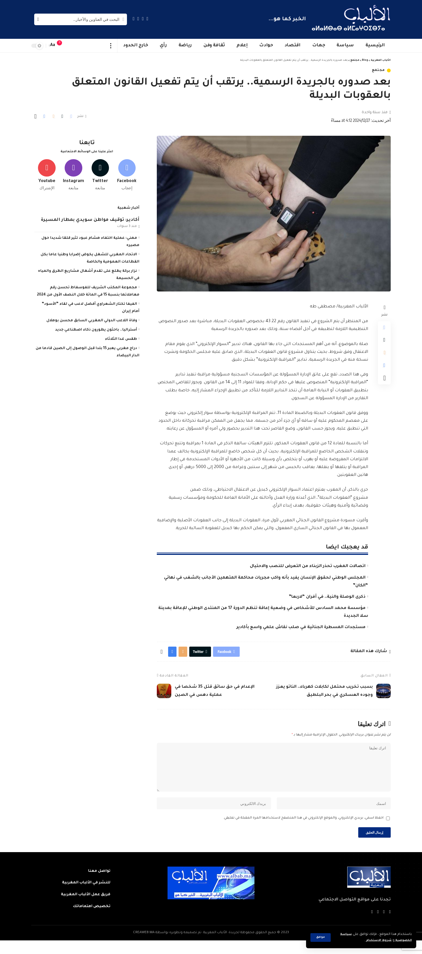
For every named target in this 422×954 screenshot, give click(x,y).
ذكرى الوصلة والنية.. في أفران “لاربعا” (327, 597)
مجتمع (378, 70)
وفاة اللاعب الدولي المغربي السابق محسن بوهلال (91, 318)
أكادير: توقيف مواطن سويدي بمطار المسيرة (90, 217)
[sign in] (71, 46)
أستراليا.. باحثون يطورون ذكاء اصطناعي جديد (96, 328)
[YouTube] (138, 19)
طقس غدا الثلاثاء (121, 337)
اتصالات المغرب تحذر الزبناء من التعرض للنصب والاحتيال (307, 566)
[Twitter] (143, 19)
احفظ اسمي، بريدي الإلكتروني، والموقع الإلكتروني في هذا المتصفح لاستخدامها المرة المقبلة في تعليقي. (303, 830)
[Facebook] (147, 19)
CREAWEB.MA (143, 946)
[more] (110, 46)
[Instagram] (133, 19)
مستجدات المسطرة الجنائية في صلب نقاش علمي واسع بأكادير (301, 627)
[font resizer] (53, 45)
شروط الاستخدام (374, 940)
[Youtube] (46, 171)
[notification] (62, 46)
